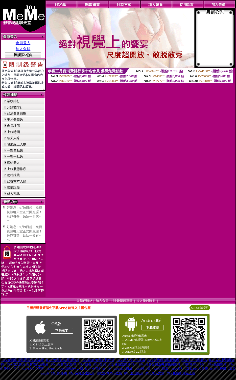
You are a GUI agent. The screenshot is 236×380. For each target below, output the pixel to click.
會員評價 (13, 126)
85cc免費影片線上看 (180, 373)
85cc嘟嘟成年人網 (70, 369)
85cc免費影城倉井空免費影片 (160, 364)
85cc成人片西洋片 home (38, 369)
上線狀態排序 (16, 169)
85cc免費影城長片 (81, 373)
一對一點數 (15, 156)
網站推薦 (13, 175)
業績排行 (13, 101)
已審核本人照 (16, 181)
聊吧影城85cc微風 (109, 373)
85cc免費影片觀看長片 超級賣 (22, 360)
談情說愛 (13, 187)
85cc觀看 (85, 364)
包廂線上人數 (16, 144)
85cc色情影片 (217, 364)
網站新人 (13, 163)
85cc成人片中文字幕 (131, 360)
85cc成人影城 (123, 369)
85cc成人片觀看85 (194, 360)
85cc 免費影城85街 (98, 369)
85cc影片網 (142, 369)
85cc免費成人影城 (63, 364)
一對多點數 (15, 150)
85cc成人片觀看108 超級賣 (189, 369)
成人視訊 (13, 193)
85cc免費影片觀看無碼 (163, 360)
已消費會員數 (16, 113)
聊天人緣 (13, 138)
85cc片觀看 (160, 369)
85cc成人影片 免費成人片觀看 (27, 364)
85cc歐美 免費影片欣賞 (98, 360)
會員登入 (23, 43)
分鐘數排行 (15, 107)
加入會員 (23, 49)
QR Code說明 (199, 307)
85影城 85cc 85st (194, 364)
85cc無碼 (100, 364)
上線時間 (13, 132)
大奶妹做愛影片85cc (122, 364)
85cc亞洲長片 (133, 373)
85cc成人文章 (155, 373)
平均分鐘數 (15, 119)
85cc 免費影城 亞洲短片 (62, 360)
